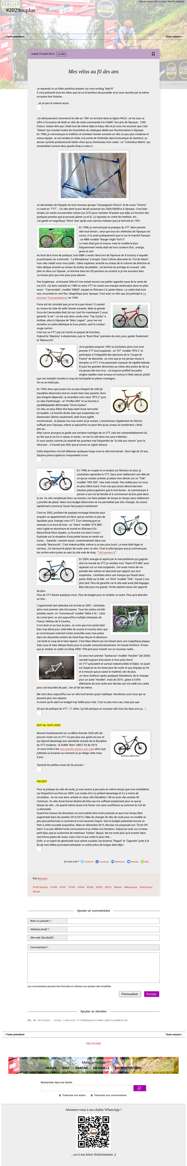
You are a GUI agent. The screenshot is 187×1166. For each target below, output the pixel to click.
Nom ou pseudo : (41, 920)
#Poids (36, 890)
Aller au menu (159, 1)
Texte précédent (15, 36)
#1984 (53, 886)
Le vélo (61, 54)
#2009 (99, 886)
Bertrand (42, 877)
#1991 (62, 886)
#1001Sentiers (40, 886)
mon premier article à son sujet (78, 748)
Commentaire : (39, 946)
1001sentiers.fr (107, 552)
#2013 (108, 886)
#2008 (90, 886)
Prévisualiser (129, 993)
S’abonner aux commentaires (109, 1094)
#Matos (118, 886)
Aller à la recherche (175, 1)
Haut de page (93, 1042)
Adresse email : (40, 928)
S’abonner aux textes (71, 1094)
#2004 (81, 886)
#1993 (71, 886)
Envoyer (152, 993)
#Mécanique (130, 886)
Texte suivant (173, 36)
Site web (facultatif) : (42, 936)
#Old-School (146, 886)
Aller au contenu (144, 1)
